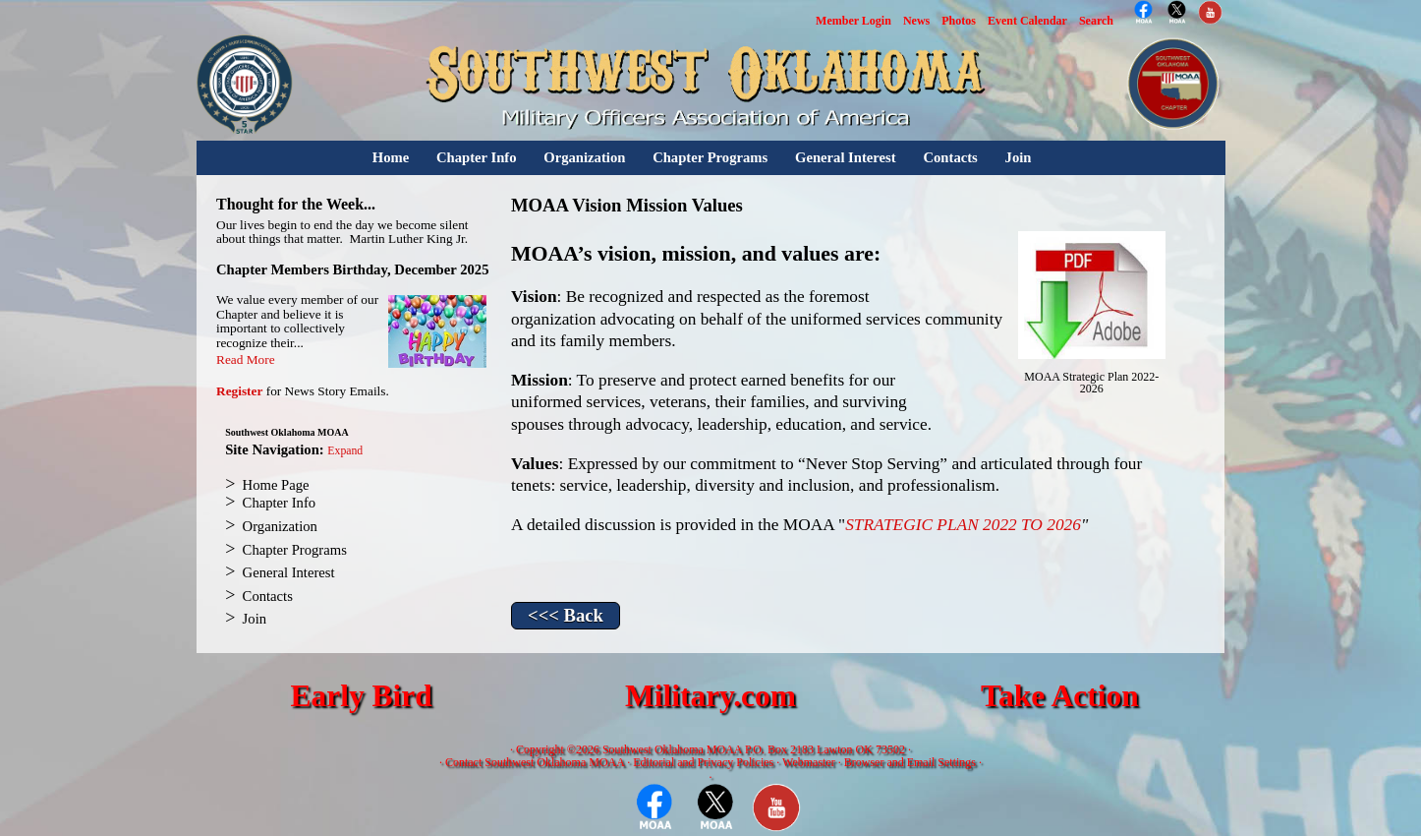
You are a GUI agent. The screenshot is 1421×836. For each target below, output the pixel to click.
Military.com (710, 696)
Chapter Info (476, 157)
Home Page (276, 485)
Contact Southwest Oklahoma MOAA (534, 762)
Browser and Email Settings (910, 762)
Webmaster (808, 762)
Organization (584, 157)
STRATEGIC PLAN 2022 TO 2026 (963, 524)
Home (390, 157)
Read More (245, 359)
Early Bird (360, 696)
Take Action (1060, 696)
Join (1018, 157)
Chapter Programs (710, 157)
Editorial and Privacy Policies (703, 762)
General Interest (845, 157)
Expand (345, 451)
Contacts (950, 157)
